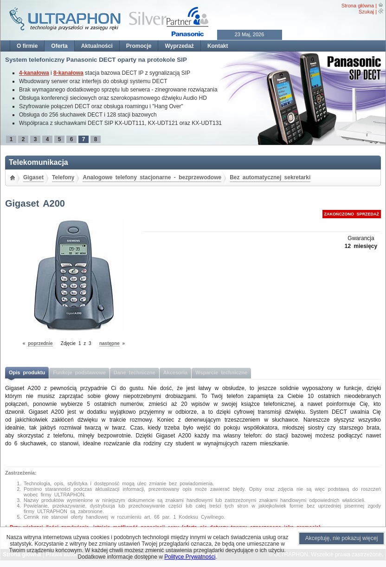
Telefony (63, 177)
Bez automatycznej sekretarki (270, 177)
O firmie (27, 46)
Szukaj (366, 11)
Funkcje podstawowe (79, 372)
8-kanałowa (68, 73)
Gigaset (33, 177)
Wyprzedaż (179, 46)
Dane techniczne (134, 372)
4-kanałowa (34, 73)
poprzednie (40, 343)
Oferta (59, 46)
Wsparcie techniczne (221, 372)
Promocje (139, 46)
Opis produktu (27, 372)
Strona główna (357, 5)
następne (109, 343)
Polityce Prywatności (189, 557)
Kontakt (217, 46)
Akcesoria (175, 372)
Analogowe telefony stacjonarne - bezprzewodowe (152, 177)
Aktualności (97, 46)
